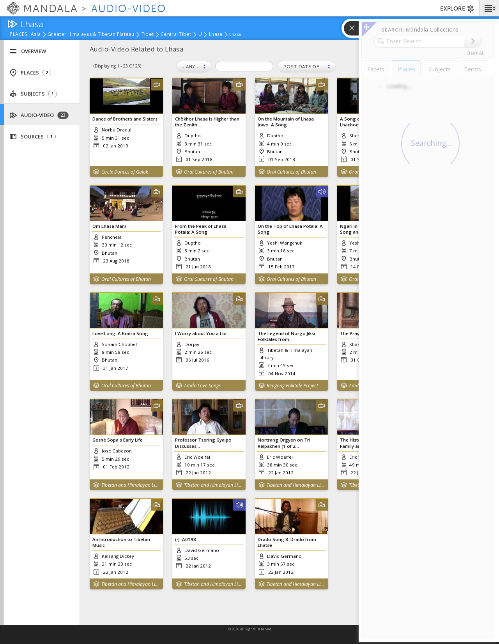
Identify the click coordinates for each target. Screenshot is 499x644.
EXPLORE (457, 9)
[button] (489, 8)
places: (19, 34)
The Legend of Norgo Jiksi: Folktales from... (287, 336)
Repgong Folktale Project (292, 385)
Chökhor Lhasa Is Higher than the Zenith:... (207, 122)
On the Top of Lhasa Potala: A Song (290, 229)
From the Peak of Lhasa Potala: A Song (200, 229)
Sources (32, 136)
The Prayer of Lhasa (362, 333)
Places (30, 72)
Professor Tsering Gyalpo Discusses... (203, 443)
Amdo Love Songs (202, 385)
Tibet (148, 34)
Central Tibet (176, 34)
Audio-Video (39, 115)
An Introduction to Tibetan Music (121, 542)
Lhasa (215, 34)
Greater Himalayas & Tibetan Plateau (91, 34)
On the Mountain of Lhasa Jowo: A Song (286, 122)
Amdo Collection (366, 385)
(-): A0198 (185, 539)
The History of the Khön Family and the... (366, 443)
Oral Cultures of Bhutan (209, 172)
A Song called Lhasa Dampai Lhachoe (371, 122)
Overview (27, 51)
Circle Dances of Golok (124, 172)
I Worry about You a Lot (201, 333)
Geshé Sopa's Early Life (117, 440)
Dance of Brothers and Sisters (124, 119)
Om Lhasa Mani (109, 226)
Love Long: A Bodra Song (120, 333)
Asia (36, 34)
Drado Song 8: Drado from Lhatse (287, 542)
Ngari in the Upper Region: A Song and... (371, 229)
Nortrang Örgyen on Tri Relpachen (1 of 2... (284, 443)
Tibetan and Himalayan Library (130, 485)
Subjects (33, 94)
